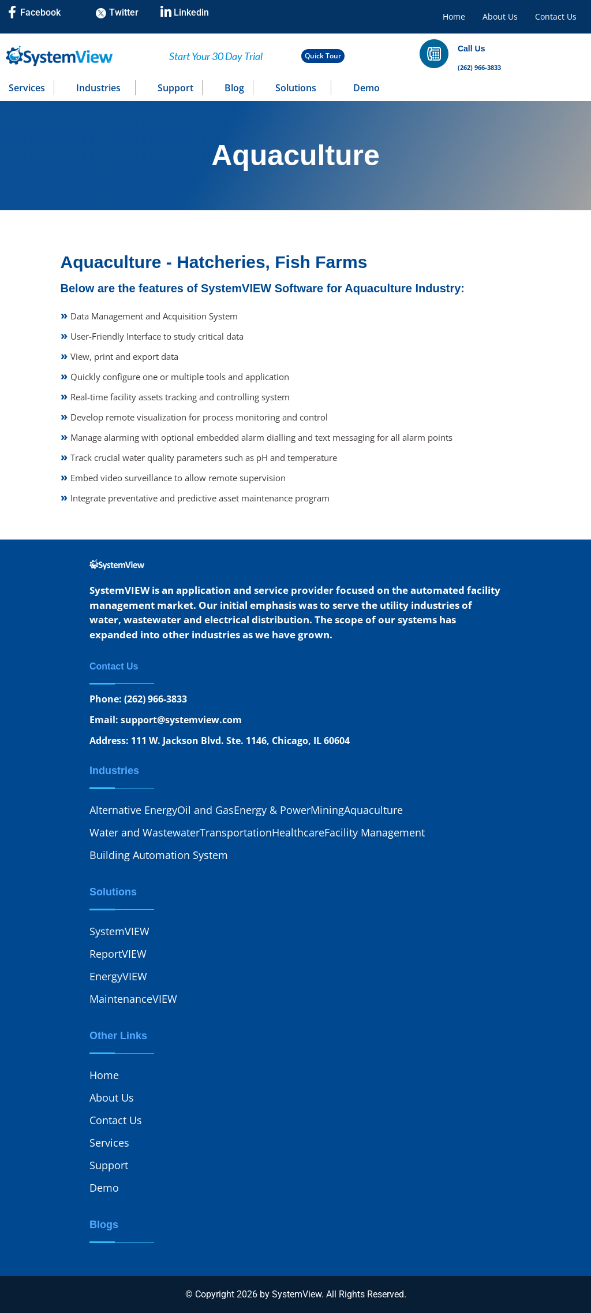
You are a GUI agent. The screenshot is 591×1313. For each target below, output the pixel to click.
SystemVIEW (119, 931)
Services (27, 87)
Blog (234, 87)
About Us (500, 16)
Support (175, 87)
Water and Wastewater (144, 832)
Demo (366, 87)
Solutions (295, 87)
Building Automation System (158, 855)
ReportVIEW (118, 954)
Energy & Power (272, 810)
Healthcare (298, 832)
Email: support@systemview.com (165, 719)
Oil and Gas (205, 810)
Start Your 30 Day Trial (216, 56)
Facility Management (374, 832)
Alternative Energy (133, 810)
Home (454, 16)
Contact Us (556, 16)
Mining (327, 810)
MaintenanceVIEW (133, 999)
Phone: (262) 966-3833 (138, 699)
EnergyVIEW (118, 976)
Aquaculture (373, 810)
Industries (98, 87)
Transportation (236, 832)
